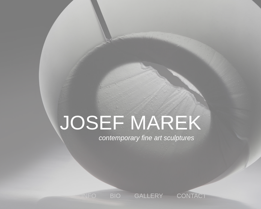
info (88, 195)
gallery (148, 195)
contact (191, 195)
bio (115, 195)
